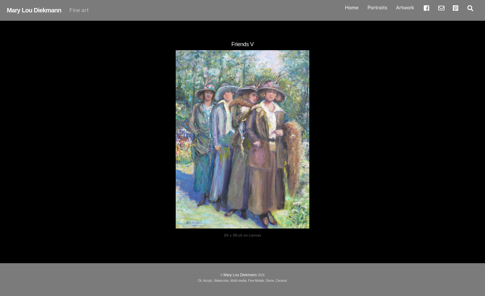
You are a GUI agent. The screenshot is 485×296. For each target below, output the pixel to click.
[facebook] (427, 7)
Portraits (377, 8)
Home (351, 8)
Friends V (242, 44)
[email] (441, 7)
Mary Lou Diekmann (241, 275)
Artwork (405, 8)
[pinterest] (456, 7)
